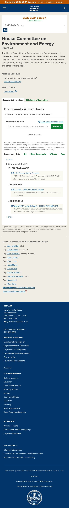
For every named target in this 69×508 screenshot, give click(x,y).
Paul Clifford (12, 257)
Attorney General (11, 389)
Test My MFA (9, 357)
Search (57, 126)
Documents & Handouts (13, 100)
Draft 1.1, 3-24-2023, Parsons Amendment (34, 205)
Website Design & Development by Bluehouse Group (34, 486)
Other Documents (38, 154)
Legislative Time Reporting (15, 349)
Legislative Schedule (12, 433)
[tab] (13, 100)
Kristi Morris (12, 265)
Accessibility (29, 457)
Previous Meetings (12, 81)
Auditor (7, 393)
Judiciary (7, 404)
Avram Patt (12, 269)
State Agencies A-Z (12, 408)
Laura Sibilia (12, 250)
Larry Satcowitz (13, 272)
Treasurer (8, 401)
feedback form (47, 471)
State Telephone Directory (15, 412)
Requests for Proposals (13, 457)
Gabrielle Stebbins (15, 276)
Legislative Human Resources (16, 345)
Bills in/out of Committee (37, 100)
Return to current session (50, 2)
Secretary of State (11, 397)
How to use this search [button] (50, 121)
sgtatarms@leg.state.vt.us (16, 321)
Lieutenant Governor (12, 385)
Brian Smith (12, 280)
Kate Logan (12, 261)
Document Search (34, 122)
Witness (53, 154)
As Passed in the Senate (25, 173)
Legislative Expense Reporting (17, 353)
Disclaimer (7, 368)
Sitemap (7, 450)
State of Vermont (11, 378)
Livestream (9, 91)
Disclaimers (17, 450)
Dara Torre (11, 284)
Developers (34, 476)
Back (9, 160)
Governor (8, 382)
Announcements (11, 426)
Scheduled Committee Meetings (17, 429)
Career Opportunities (34, 454)
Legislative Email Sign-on (14, 342)
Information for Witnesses (15, 291)
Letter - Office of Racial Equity (27, 189)
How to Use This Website (14, 361)
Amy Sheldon (13, 246)
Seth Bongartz (13, 253)
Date (18, 154)
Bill (25, 154)
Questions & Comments (14, 454)
